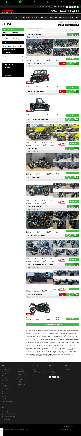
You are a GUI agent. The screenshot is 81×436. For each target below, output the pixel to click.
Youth (3, 409)
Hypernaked (5, 383)
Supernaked (5, 380)
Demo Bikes (21, 371)
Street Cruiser (5, 387)
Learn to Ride (52, 373)
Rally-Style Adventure (7, 390)
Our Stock (31, 18)
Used (15, 46)
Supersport (4, 377)
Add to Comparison (33, 37)
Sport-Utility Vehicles (7, 414)
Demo (10, 46)
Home (15, 18)
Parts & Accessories (52, 18)
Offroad (4, 396)
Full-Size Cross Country (7, 401)
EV (2, 403)
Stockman (4, 391)
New (5, 46)
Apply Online (21, 381)
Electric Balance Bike (7, 405)
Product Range (22, 18)
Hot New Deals (21, 368)
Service (43, 18)
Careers (51, 371)
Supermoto (4, 393)
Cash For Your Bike (22, 377)
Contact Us (51, 368)
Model (4, 60)
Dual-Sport (4, 395)
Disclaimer (67, 369)
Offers (37, 18)
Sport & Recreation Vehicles (8, 416)
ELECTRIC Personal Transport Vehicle (6, 418)
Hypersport (4, 378)
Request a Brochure (23, 382)
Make (4, 56)
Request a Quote (22, 384)
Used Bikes (21, 373)
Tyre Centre (36, 371)
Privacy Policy (68, 368)
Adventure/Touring (6, 385)
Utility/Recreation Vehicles (8, 413)
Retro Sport (5, 382)
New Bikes (20, 369)
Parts (34, 369)
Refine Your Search (8, 29)
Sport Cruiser (5, 388)
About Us (68, 18)
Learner (4, 368)
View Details (72, 58)
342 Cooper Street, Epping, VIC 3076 (48, 6)
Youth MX (4, 398)
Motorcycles (5, 373)
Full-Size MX (5, 400)
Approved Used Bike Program (23, 375)
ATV (3, 407)
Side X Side (5, 411)
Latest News (75, 18)
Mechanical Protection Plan (39, 373)
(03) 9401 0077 (61, 6)
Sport (3, 375)
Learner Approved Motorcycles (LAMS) (7, 370)
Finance (61, 18)
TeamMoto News (53, 374)
